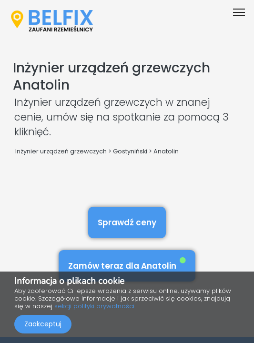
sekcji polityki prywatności (94, 306)
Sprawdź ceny (127, 222)
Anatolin (166, 151)
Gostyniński (130, 151)
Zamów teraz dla (127, 264)
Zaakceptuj (42, 324)
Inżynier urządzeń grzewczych (61, 151)
